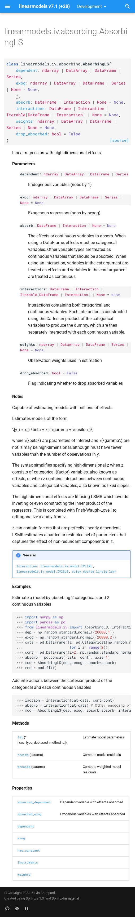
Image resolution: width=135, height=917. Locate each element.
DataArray (74, 174)
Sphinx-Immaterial (65, 898)
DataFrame (99, 174)
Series (122, 174)
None (24, 202)
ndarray (50, 174)
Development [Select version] (89, 6)
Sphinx (31, 898)
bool (56, 373)
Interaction (74, 225)
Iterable (28, 294)
